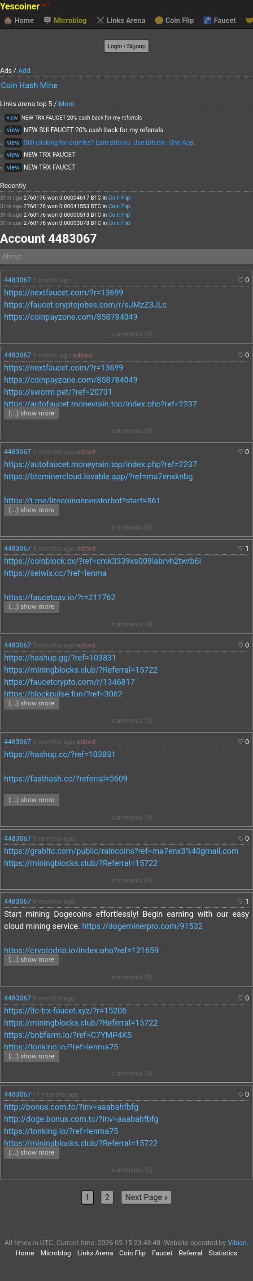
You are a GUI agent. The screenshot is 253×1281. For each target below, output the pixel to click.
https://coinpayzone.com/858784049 (71, 316)
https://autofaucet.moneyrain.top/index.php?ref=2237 (100, 404)
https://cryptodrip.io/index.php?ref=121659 (81, 950)
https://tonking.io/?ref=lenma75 (61, 1047)
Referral (191, 1253)
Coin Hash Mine (29, 85)
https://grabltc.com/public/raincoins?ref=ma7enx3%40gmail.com (121, 851)
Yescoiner (25, 6)
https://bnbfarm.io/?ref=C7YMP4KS (68, 1035)
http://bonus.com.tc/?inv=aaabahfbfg (71, 1106)
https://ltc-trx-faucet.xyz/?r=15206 (65, 1010)
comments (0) (132, 334)
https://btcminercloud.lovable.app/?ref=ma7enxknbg (98, 476)
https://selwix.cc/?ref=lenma (55, 573)
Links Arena (120, 20)
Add (24, 71)
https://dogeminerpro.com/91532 (142, 926)
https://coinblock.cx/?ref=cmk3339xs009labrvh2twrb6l (102, 561)
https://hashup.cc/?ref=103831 (60, 754)
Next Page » (146, 1197)
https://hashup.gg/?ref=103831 (60, 657)
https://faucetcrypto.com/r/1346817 (69, 682)
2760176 (35, 197)
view (12, 118)
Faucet (219, 20)
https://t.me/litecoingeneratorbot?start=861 (82, 500)
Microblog (65, 20)
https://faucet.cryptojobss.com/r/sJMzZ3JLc (85, 304)
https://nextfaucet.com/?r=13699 (63, 292)
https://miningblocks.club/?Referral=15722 (81, 669)
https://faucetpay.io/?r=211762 (60, 597)
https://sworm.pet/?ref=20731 (58, 392)
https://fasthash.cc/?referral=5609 (65, 778)
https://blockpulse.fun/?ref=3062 (63, 694)
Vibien (237, 1243)
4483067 (17, 280)
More (66, 104)
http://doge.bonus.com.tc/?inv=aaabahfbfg (81, 1119)
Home (19, 20)
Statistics (223, 1253)
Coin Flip (174, 20)
